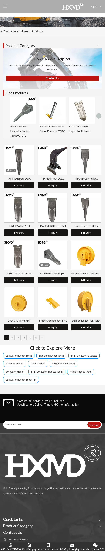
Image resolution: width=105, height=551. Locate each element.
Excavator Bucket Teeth (19, 355)
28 (36, 337)
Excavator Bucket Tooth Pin (21, 379)
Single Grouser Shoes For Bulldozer (52, 320)
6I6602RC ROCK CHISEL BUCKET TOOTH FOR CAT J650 (52, 226)
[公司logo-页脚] (52, 461)
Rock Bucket (38, 363)
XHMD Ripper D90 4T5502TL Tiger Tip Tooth (19, 178)
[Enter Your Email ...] (45, 425)
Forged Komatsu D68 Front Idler (86, 273)
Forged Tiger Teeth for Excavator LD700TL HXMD (86, 226)
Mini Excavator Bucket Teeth (47, 371)
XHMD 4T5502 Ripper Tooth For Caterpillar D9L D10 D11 (52, 273)
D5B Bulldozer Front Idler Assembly (86, 320)
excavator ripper (15, 371)
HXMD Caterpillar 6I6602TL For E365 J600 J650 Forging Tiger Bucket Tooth (86, 178)
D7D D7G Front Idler (19, 320)
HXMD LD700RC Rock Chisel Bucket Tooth (19, 273)
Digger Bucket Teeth (63, 363)
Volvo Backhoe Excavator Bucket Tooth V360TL (20, 131)
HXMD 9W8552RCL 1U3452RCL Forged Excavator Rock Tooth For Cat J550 (19, 226)
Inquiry (19, 185)
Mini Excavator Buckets (84, 355)
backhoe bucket (14, 363)
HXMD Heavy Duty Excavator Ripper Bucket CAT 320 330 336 (52, 178)
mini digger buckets (80, 371)
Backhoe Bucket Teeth (51, 355)
